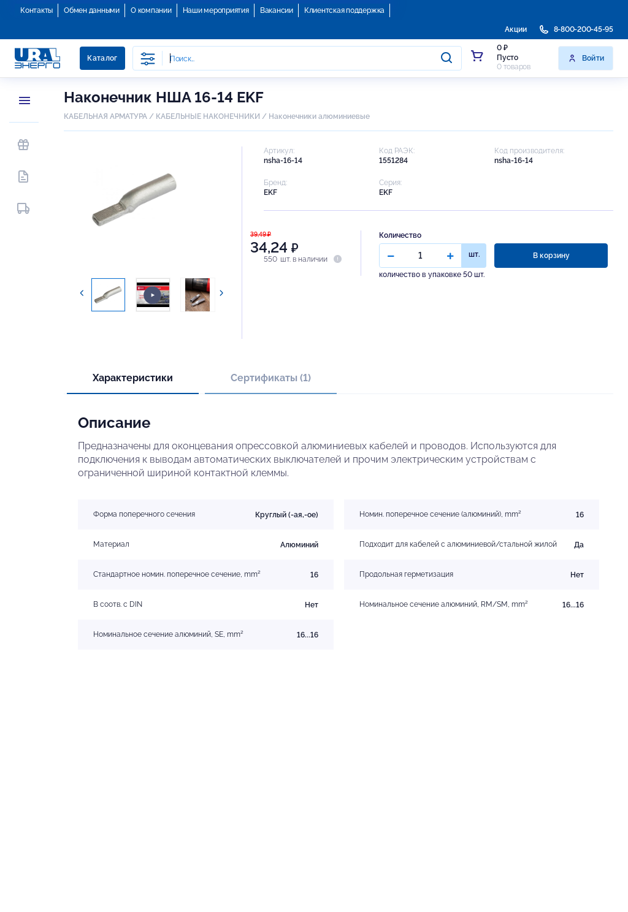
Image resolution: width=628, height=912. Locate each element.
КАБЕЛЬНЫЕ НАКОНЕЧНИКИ (208, 116)
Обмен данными (92, 10)
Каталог (102, 58)
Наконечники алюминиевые (319, 116)
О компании (151, 10)
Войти (586, 58)
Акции (516, 29)
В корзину (551, 255)
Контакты (36, 10)
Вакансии (276, 10)
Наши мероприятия (216, 10)
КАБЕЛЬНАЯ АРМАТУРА (105, 116)
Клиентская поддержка (344, 10)
